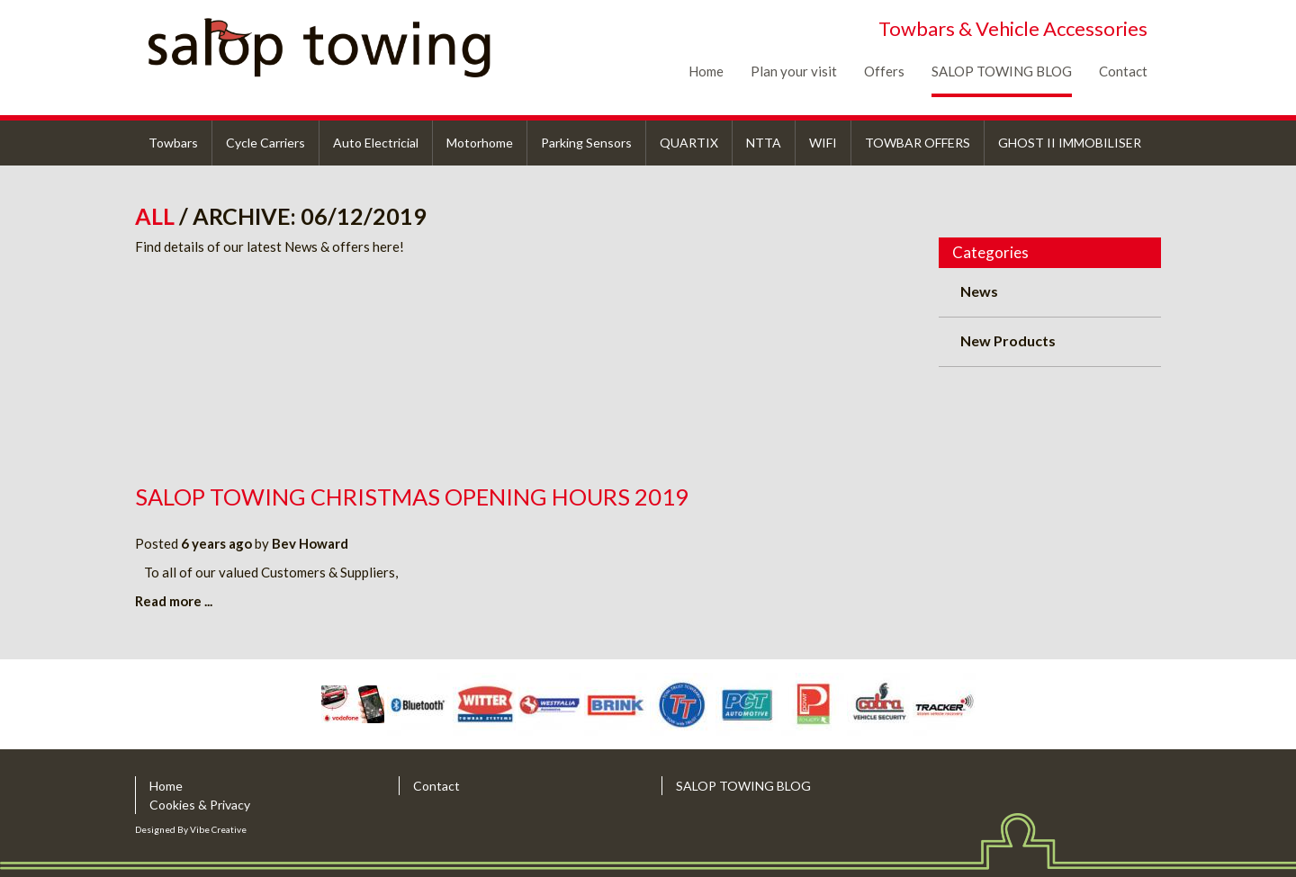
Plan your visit (794, 71)
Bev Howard (310, 543)
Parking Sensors (586, 142)
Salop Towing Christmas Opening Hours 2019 (411, 496)
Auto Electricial (375, 142)
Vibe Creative (218, 829)
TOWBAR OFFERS (917, 142)
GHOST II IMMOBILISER (1069, 142)
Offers (884, 71)
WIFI (823, 142)
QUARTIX (689, 142)
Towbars (173, 142)
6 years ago (216, 543)
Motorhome (479, 142)
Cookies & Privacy (199, 804)
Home (706, 71)
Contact (1123, 71)
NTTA (763, 142)
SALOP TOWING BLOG (1002, 71)
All (157, 215)
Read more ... (173, 601)
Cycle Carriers (265, 142)
